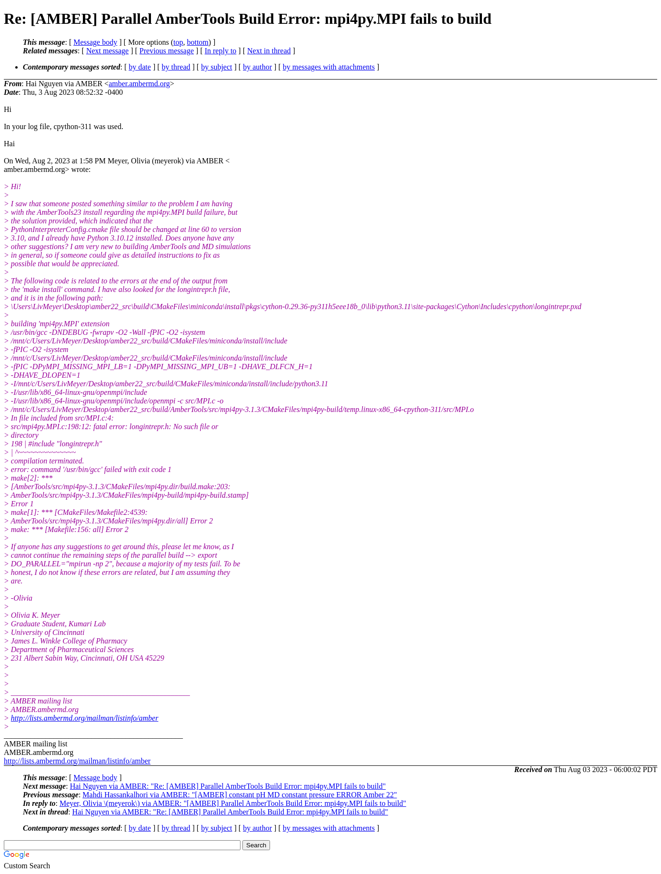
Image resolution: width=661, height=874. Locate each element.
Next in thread (269, 51)
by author (257, 67)
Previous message (167, 51)
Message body (95, 42)
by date (140, 67)
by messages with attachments (329, 67)
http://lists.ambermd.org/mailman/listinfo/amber (85, 718)
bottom (197, 42)
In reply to (221, 51)
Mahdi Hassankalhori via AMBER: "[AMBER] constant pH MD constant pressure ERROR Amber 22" (239, 795)
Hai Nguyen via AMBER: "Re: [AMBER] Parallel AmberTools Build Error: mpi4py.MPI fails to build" (228, 786)
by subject (216, 67)
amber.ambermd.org (139, 84)
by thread (176, 67)
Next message (107, 51)
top (178, 42)
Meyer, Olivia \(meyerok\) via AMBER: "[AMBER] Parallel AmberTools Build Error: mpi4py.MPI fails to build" (233, 803)
